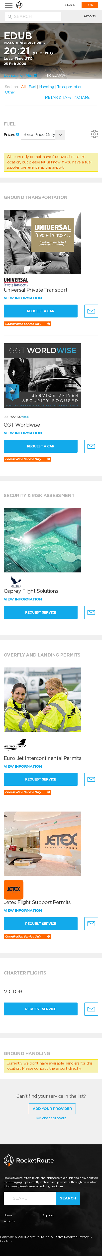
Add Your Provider (52, 1108)
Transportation (69, 87)
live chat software (50, 1118)
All (23, 87)
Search (68, 1198)
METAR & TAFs (58, 97)
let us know (50, 162)
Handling (46, 87)
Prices (11, 134)
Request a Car (40, 311)
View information (23, 298)
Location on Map (20, 75)
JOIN (90, 5)
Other (10, 92)
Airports (89, 16)
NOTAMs (82, 97)
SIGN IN (70, 5)
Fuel (32, 87)
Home (8, 1215)
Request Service (40, 612)
